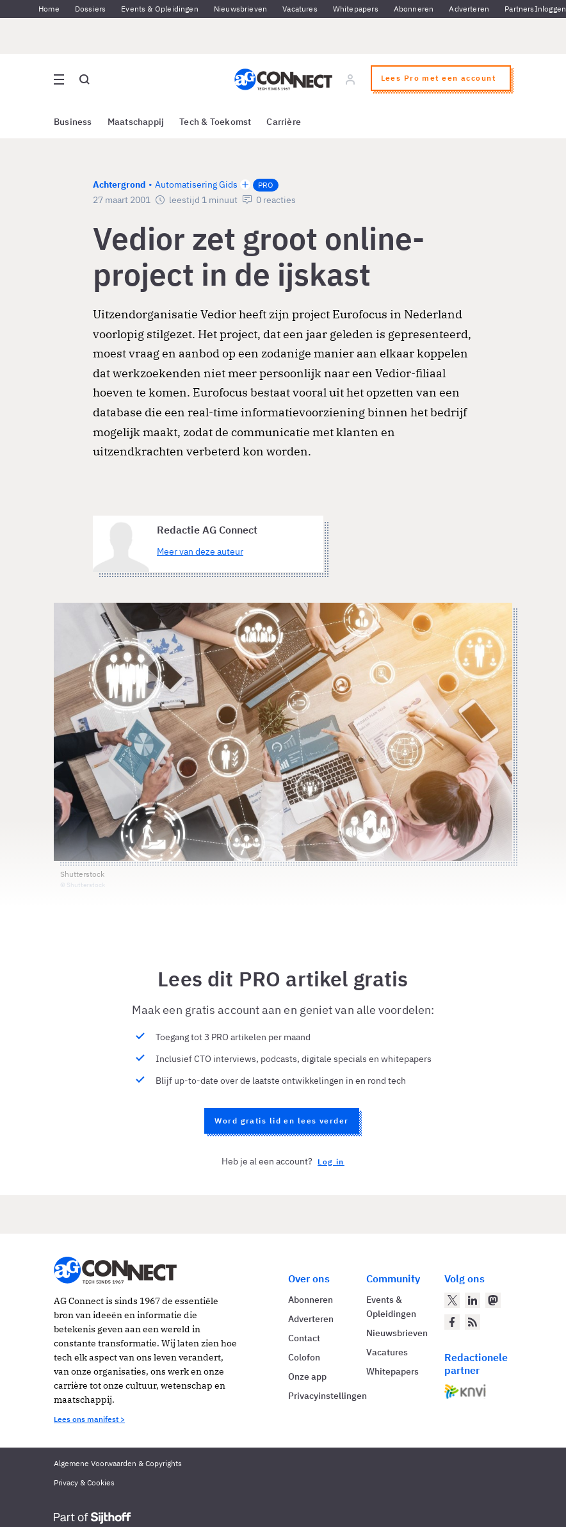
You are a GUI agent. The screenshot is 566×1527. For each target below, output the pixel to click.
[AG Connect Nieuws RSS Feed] (472, 1322)
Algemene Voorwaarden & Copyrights (118, 1463)
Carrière (283, 121)
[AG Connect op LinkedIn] (472, 1300)
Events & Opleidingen (159, 8)
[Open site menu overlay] (59, 79)
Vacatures (300, 8)
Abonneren (414, 8)
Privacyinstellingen (327, 1395)
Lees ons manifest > (89, 1419)
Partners (519, 8)
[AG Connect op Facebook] (452, 1322)
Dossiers (90, 8)
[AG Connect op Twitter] (452, 1300)
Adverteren (469, 8)
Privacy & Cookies (84, 1482)
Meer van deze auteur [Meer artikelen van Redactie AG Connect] (200, 551)
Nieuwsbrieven (240, 8)
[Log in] (350, 79)
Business (73, 121)
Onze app (307, 1376)
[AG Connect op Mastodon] (493, 1300)
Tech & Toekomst (215, 121)
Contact (304, 1338)
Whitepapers (355, 8)
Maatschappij (136, 121)
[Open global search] (84, 79)
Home (49, 8)
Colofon (304, 1357)
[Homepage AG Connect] (283, 79)
